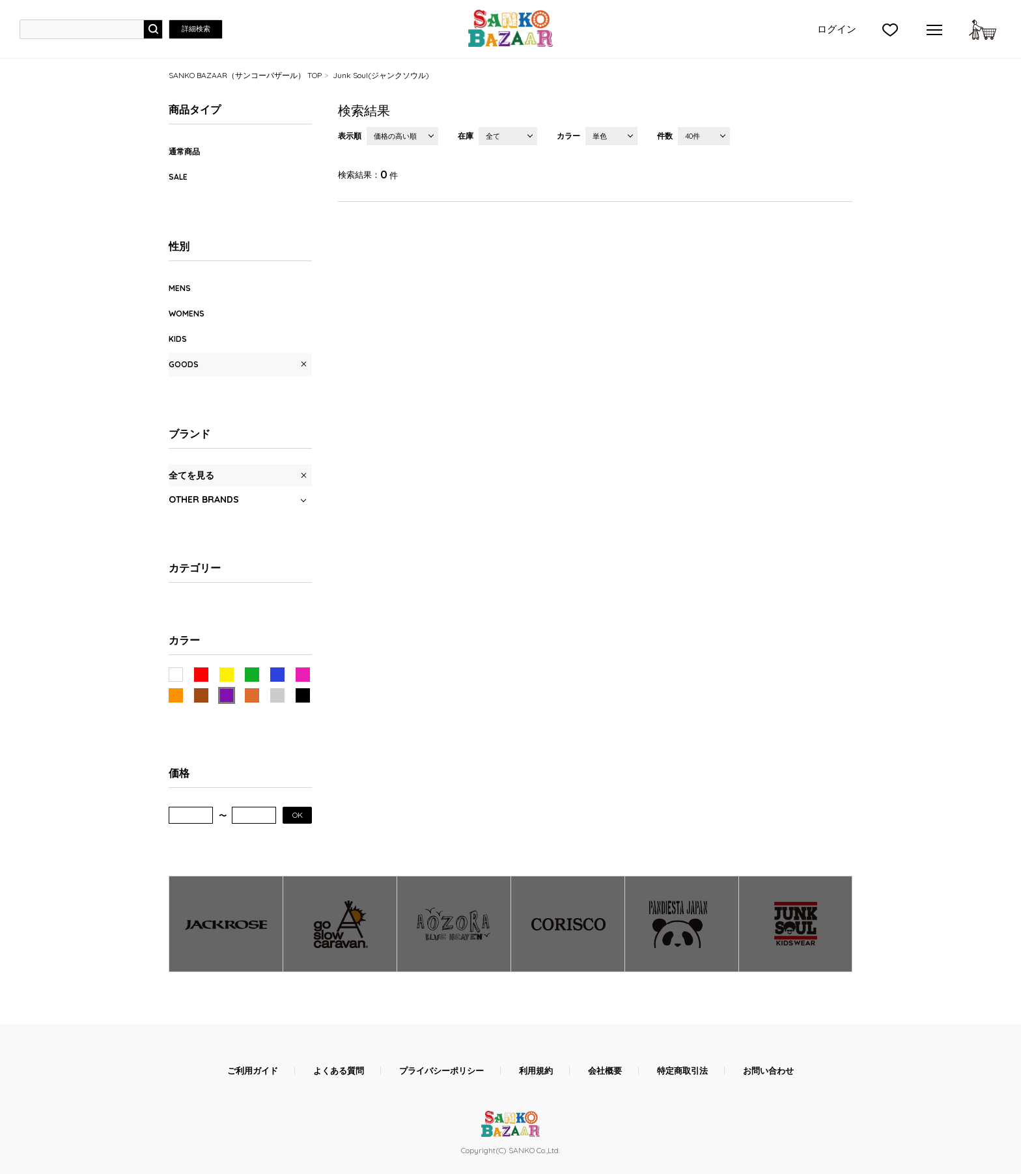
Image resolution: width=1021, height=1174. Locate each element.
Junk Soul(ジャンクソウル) (381, 75)
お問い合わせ (768, 1071)
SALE (178, 177)
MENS (180, 288)
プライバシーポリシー (441, 1071)
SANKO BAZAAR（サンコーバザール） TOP (245, 75)
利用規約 (536, 1071)
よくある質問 (338, 1071)
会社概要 (605, 1071)
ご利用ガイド (252, 1071)
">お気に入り (890, 29)
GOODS (184, 364)
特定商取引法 (682, 1071)
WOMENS (186, 313)
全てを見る (191, 475)
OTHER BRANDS (204, 499)
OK (297, 815)
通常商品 (184, 151)
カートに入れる (982, 29)
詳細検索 (196, 28)
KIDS (178, 339)
